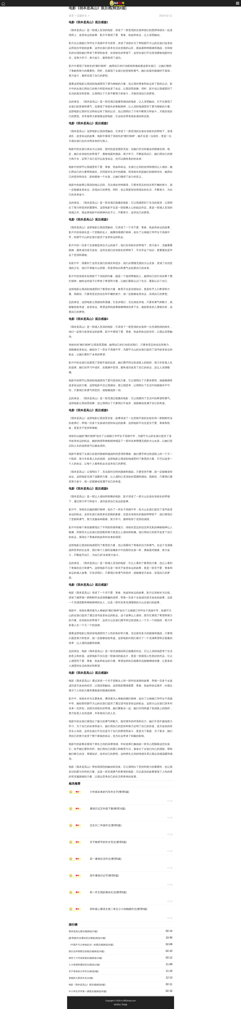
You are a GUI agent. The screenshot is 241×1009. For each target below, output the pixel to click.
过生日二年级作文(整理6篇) (106, 825)
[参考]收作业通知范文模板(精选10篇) (87, 938)
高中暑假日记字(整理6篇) (104, 875)
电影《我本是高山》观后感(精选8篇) (87, 984)
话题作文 (82, 15)
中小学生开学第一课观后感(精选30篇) (88, 991)
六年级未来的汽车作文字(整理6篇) (109, 791)
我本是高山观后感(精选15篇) (83, 931)
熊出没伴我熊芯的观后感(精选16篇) (87, 951)
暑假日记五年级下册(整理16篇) (107, 808)
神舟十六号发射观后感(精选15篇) (85, 958)
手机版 (124, 1004)
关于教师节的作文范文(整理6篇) (108, 842)
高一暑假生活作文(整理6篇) (106, 858)
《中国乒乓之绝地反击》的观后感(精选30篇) (91, 944)
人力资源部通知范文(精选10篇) (84, 964)
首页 (71, 15)
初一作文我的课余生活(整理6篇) (108, 892)
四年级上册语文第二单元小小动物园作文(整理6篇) (118, 909)
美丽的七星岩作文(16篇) (81, 978)
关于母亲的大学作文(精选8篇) (84, 971)
